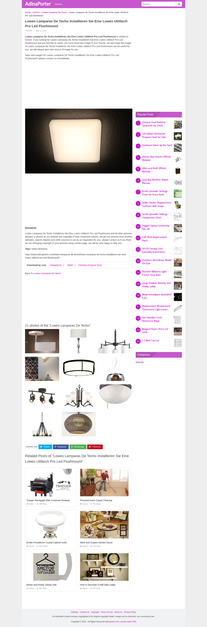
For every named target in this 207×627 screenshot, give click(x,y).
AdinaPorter (38, 4)
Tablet (70, 265)
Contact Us (84, 612)
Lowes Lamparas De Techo (47, 273)
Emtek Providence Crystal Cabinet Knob (46, 542)
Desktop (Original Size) (90, 265)
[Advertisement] (78, 85)
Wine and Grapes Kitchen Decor (96, 542)
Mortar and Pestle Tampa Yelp (41, 584)
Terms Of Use (107, 612)
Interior (59, 4)
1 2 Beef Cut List (150, 340)
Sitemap (74, 612)
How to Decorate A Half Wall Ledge (97, 584)
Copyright (95, 612)
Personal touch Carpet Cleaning (96, 500)
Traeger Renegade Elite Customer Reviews (48, 500)
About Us (118, 612)
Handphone (55, 265)
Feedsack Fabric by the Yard (157, 145)
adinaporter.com (112, 621)
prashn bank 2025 (128, 621)
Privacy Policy (130, 612)
